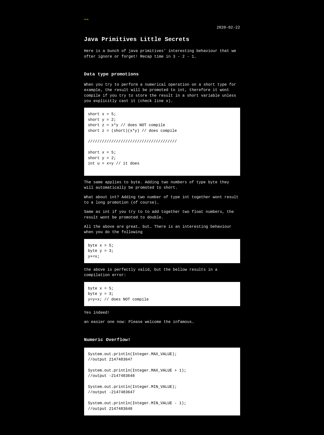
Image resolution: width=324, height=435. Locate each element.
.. (86, 18)
